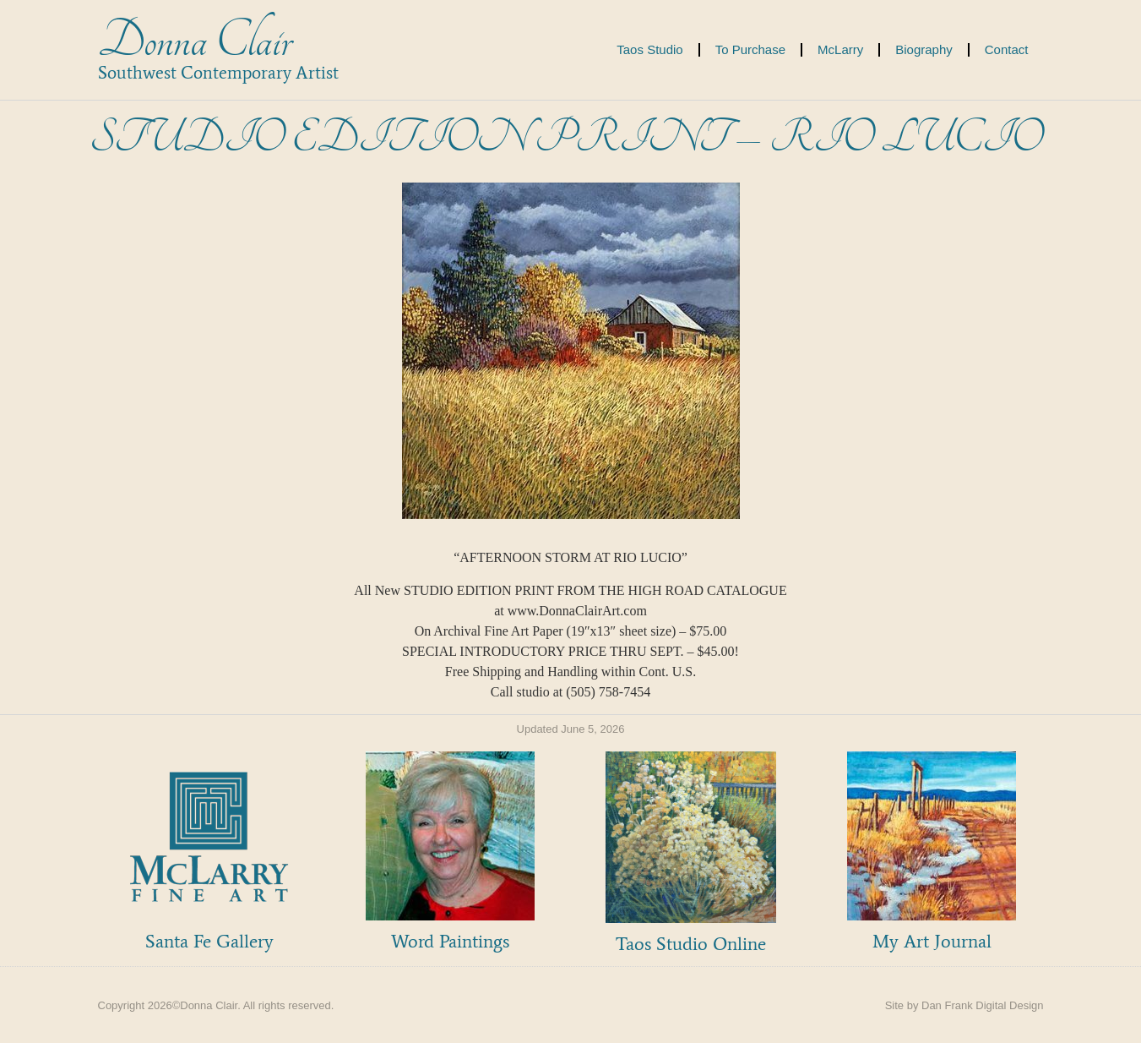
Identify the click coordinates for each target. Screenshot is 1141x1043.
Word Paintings (450, 941)
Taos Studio (649, 49)
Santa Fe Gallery (209, 941)
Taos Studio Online (691, 943)
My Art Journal (932, 941)
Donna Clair (194, 41)
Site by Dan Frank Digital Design (964, 1005)
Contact (1007, 49)
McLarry (840, 49)
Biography (924, 49)
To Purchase (750, 49)
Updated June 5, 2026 (571, 729)
